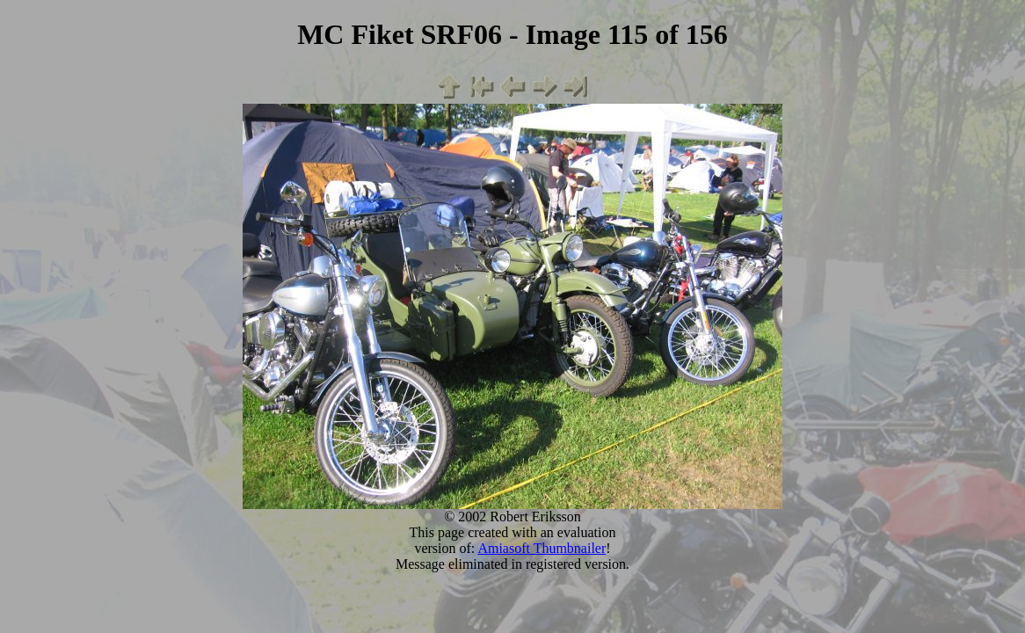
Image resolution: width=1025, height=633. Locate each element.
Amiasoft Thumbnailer (541, 548)
